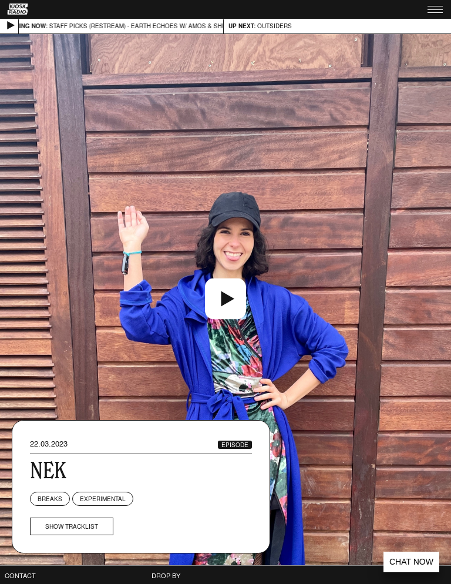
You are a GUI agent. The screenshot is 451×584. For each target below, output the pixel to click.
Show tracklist (71, 526)
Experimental (103, 499)
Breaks (50, 499)
